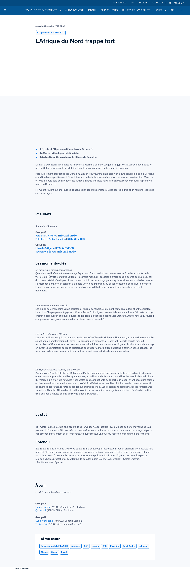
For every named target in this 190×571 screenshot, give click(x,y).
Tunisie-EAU (41, 524)
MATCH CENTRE (74, 10)
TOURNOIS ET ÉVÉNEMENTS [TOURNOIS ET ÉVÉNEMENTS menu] (44, 10)
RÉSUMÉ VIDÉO (68, 235)
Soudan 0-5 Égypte (45, 251)
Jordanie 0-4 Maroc (46, 235)
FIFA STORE (142, 3)
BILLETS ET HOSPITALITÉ (136, 10)
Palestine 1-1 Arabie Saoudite (50, 239)
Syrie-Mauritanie (44, 520)
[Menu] (5, 10)
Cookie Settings (22, 568)
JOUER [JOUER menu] (161, 10)
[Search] (181, 10)
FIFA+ (132, 3)
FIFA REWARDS (119, 3)
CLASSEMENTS (109, 10)
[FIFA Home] (14, 10)
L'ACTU (92, 10)
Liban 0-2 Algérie (44, 248)
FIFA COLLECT (157, 3)
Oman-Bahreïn (43, 507)
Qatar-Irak (40, 510)
